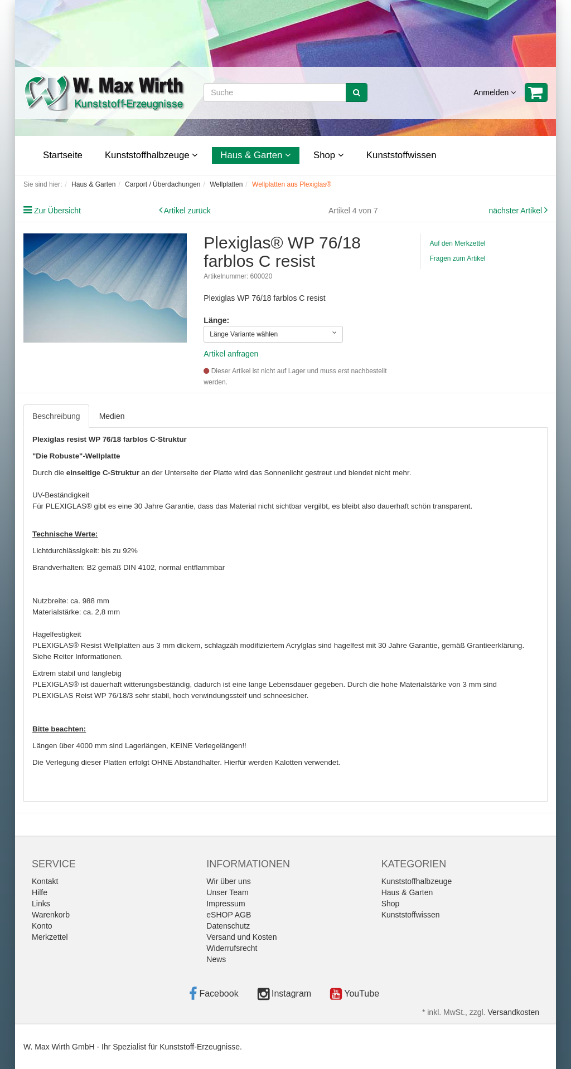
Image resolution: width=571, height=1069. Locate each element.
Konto (42, 925)
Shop (328, 155)
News (216, 959)
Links (41, 903)
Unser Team (227, 892)
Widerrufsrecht (231, 948)
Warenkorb (51, 914)
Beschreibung (56, 416)
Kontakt (45, 881)
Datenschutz (228, 925)
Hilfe (39, 892)
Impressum (225, 903)
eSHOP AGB (228, 914)
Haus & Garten (255, 155)
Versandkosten (513, 1012)
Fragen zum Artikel (457, 258)
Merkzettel (50, 937)
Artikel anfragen (231, 353)
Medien (112, 416)
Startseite (63, 155)
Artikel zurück (187, 210)
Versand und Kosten (241, 937)
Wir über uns (228, 881)
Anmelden (494, 92)
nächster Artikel (516, 210)
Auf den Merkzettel (457, 243)
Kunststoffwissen (401, 155)
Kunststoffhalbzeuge (151, 155)
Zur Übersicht (57, 210)
